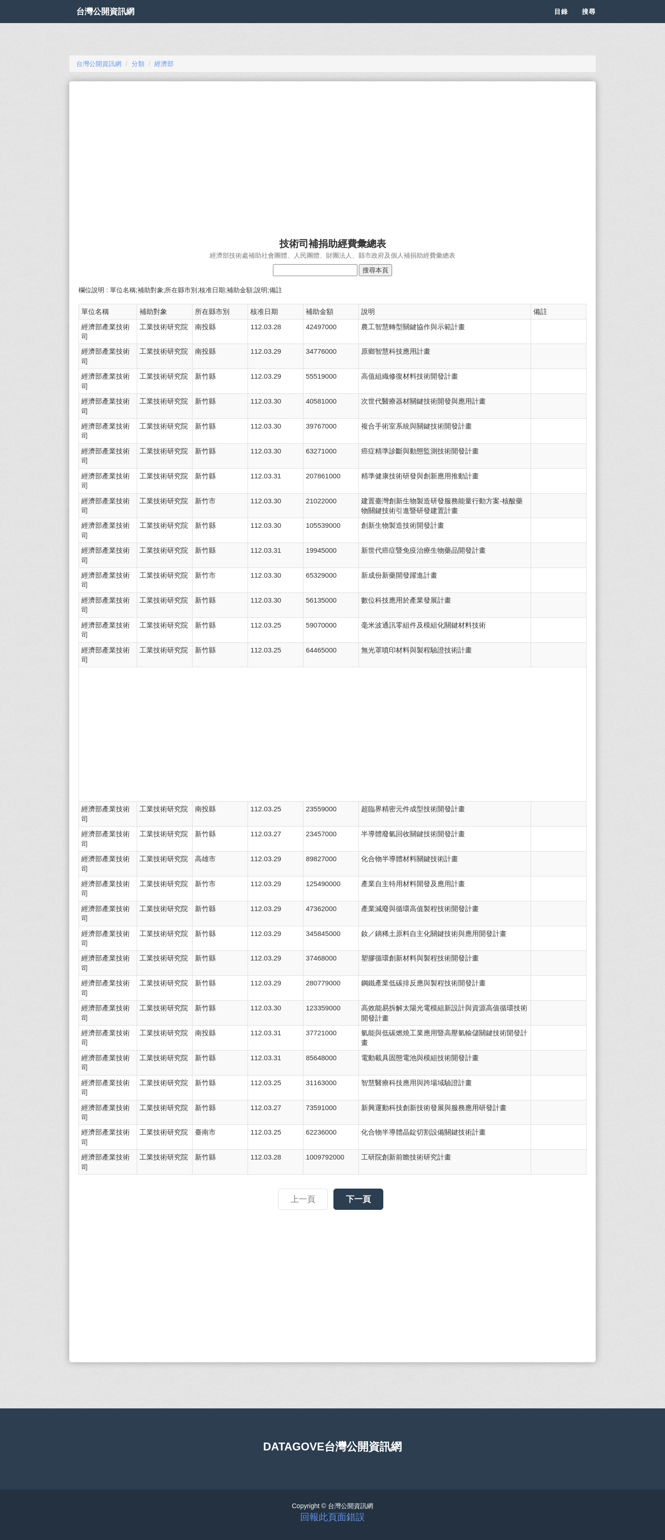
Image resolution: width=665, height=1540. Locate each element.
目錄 (561, 23)
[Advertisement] (332, 155)
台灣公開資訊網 (114, 23)
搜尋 (589, 23)
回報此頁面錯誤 (332, 1517)
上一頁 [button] (303, 1199)
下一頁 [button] (358, 1199)
